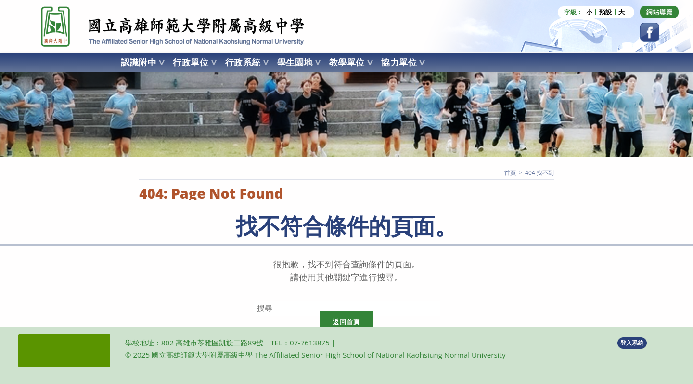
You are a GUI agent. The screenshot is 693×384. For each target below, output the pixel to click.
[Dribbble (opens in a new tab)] (659, 12)
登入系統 (631, 343)
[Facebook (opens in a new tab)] (649, 32)
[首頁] (510, 173)
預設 (605, 12)
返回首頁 (346, 322)
